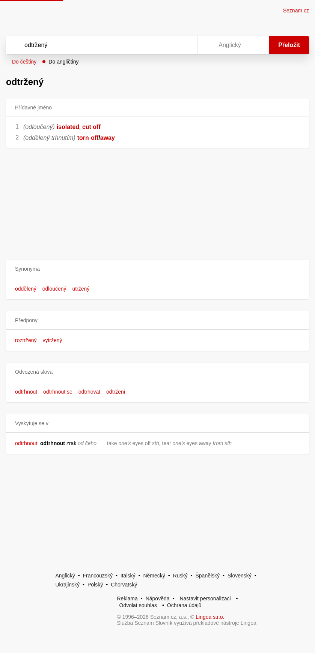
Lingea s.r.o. (210, 617)
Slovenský (240, 576)
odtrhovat (89, 392)
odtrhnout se (57, 392)
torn (83, 138)
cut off (91, 127)
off (94, 138)
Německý (154, 576)
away (107, 138)
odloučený (54, 289)
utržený (80, 289)
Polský (95, 585)
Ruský (180, 576)
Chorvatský (124, 585)
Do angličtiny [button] (63, 62)
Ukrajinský (68, 585)
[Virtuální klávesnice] (184, 45)
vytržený (52, 340)
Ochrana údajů (184, 605)
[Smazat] (168, 45)
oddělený (25, 289)
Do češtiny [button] (24, 62)
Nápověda (158, 598)
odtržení (115, 392)
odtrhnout (26, 392)
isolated (68, 127)
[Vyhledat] (92, 45)
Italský (128, 576)
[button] (157, 269)
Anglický (65, 576)
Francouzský (98, 576)
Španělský (207, 576)
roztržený (26, 340)
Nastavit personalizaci (205, 598)
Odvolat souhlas (138, 605)
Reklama (127, 598)
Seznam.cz (296, 11)
